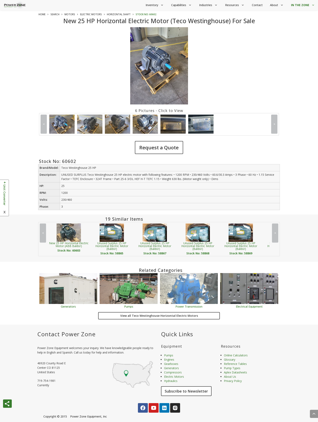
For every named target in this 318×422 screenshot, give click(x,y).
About (277, 5)
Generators (68, 306)
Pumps (128, 306)
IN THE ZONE (303, 5)
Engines (169, 359)
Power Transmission (188, 306)
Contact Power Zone (66, 334)
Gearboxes (171, 364)
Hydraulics (170, 381)
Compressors (173, 372)
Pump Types (232, 368)
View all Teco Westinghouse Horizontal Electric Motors (159, 316)
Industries (208, 5)
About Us (230, 377)
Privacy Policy (233, 381)
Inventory (155, 5)
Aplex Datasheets (235, 372)
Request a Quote (159, 147)
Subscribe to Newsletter (186, 391)
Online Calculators (236, 355)
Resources (235, 5)
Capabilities (181, 5)
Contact (257, 5)
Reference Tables (235, 364)
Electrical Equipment (249, 306)
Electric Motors (174, 377)
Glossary (229, 359)
